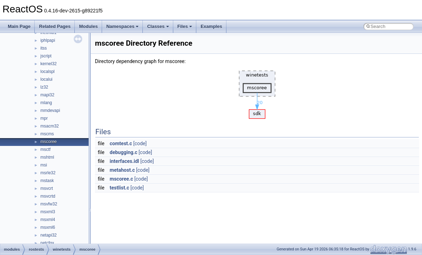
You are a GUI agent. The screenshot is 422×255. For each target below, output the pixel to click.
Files (185, 26)
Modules (88, 26)
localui (46, 79)
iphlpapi (47, 40)
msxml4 (47, 219)
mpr (44, 118)
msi (43, 165)
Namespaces (122, 26)
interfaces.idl (124, 161)
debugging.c (123, 152)
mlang (46, 102)
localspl (47, 71)
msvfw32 (48, 204)
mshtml (47, 157)
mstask (47, 180)
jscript (45, 55)
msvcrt (46, 188)
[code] (140, 143)
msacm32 (49, 126)
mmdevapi (50, 110)
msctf (45, 149)
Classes (158, 26)
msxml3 (47, 211)
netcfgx (47, 242)
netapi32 (48, 235)
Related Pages (55, 26)
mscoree (48, 141)
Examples (211, 26)
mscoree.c (121, 179)
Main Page (19, 26)
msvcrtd (47, 196)
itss (43, 48)
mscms (47, 133)
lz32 (44, 87)
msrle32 (48, 172)
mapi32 (47, 94)
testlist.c (119, 188)
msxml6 (47, 227)
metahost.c (122, 170)
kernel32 (48, 63)
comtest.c (121, 143)
